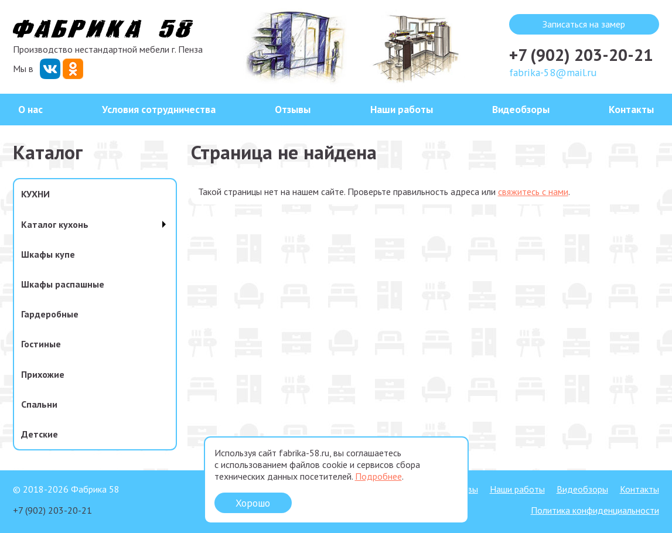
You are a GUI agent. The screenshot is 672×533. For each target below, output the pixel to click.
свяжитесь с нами (533, 191)
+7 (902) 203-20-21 (581, 55)
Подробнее (378, 476)
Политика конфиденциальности (595, 510)
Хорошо (253, 503)
